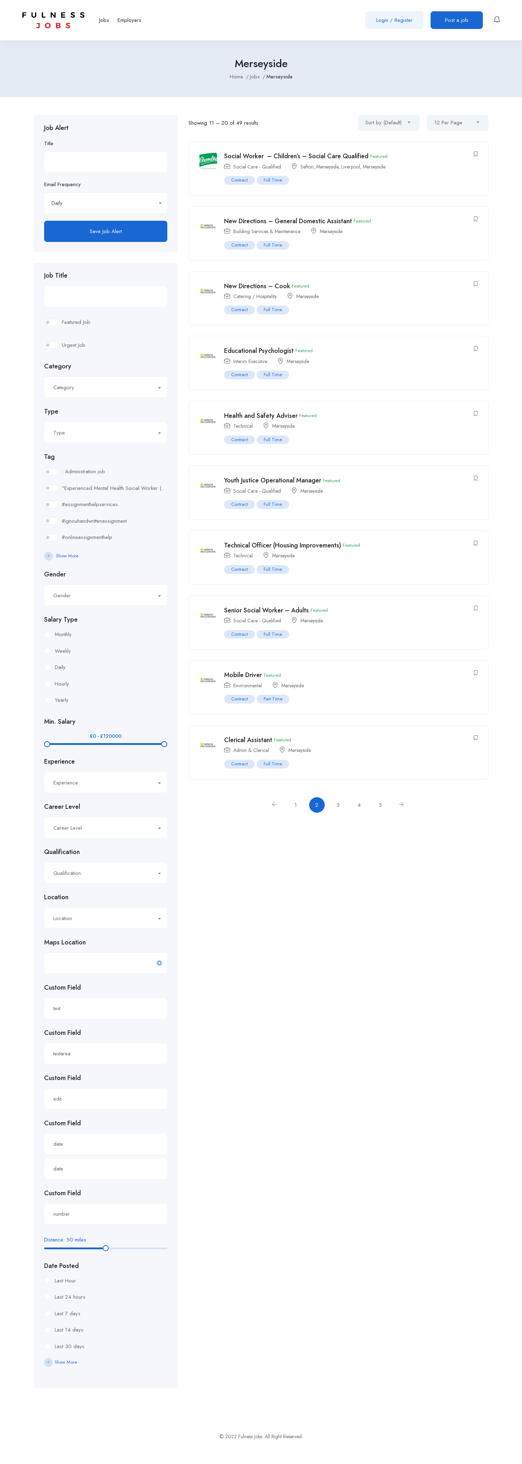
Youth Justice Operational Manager (272, 480)
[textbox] (101, 387)
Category (57, 366)
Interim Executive (250, 361)
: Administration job (83, 471)
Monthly (63, 634)
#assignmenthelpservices (90, 504)
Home (236, 77)
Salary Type (61, 619)
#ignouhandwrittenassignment (94, 521)
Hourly (62, 684)
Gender (55, 574)
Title (48, 143)
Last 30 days (69, 1346)
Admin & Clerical (251, 750)
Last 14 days (69, 1330)
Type (51, 411)
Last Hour (65, 1281)
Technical (243, 425)
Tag (49, 457)
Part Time (273, 698)
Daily (60, 667)
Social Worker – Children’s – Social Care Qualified (296, 156)
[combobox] (106, 203)
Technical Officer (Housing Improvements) (282, 545)
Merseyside (327, 166)
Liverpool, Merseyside (363, 166)
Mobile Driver (243, 675)
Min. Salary (60, 721)
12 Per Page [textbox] (448, 122)
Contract (239, 180)
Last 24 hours (70, 1297)
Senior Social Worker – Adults (266, 610)
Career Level (62, 807)
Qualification (62, 852)
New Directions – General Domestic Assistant (288, 221)
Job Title (55, 275)
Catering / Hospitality (255, 296)
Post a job (456, 20)
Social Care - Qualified (257, 166)
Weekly (63, 651)
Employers (129, 20)
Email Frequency (62, 184)
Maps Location (65, 942)
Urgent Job (73, 345)
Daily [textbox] (57, 203)
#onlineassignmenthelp (87, 537)
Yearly (61, 700)
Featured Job (76, 322)
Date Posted (61, 1266)
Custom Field (62, 987)
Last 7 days (67, 1313)
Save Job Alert (106, 231)
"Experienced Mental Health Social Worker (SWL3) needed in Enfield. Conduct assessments (115, 488)
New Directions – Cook (257, 286)
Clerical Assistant (248, 740)
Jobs (104, 20)
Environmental (247, 685)
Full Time (273, 180)
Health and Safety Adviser (261, 415)
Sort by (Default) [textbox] (383, 122)
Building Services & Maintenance (266, 231)
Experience (59, 761)
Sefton (306, 166)
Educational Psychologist (259, 350)
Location (56, 897)
